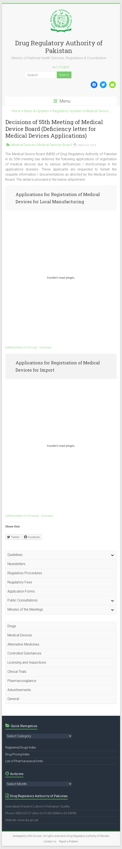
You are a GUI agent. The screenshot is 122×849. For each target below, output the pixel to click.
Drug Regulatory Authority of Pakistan (59, 47)
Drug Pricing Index (17, 754)
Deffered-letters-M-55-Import (22, 515)
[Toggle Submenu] (112, 555)
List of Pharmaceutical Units (24, 761)
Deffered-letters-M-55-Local (21, 347)
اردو (55, 67)
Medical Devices (23, 145)
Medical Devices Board (54, 145)
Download (45, 347)
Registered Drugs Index (20, 747)
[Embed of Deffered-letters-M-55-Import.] (61, 446)
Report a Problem (68, 841)
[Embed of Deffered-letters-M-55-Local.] (61, 277)
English (64, 67)
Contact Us (50, 841)
